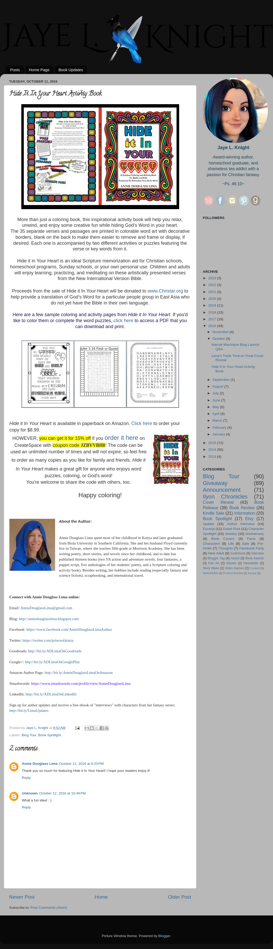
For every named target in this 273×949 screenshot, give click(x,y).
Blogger (164, 936)
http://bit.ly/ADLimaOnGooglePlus (52, 662)
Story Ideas (211, 568)
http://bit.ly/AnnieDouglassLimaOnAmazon (79, 673)
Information (244, 513)
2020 (212, 299)
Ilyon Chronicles (225, 496)
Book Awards (254, 558)
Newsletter (251, 563)
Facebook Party (251, 548)
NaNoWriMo (210, 573)
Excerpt (209, 529)
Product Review (233, 573)
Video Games (234, 568)
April (216, 414)
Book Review (242, 507)
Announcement (221, 490)
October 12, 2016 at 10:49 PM (62, 793)
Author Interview (240, 524)
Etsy (249, 518)
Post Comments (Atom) (49, 908)
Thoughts (225, 548)
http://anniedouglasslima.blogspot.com (49, 619)
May (216, 407)
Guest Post (231, 529)
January (219, 434)
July (216, 393)
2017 (212, 319)
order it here (121, 437)
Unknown (30, 793)
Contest (254, 568)
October (219, 339)
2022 (212, 285)
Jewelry (231, 534)
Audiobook (238, 553)
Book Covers (222, 539)
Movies (231, 563)
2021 (212, 292)
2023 (212, 278)
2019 (212, 305)
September (221, 380)
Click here (141, 423)
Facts (251, 539)
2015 (212, 443)
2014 (212, 450)
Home (101, 897)
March (217, 420)
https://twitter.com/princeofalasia (48, 640)
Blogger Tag (216, 558)
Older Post (179, 897)
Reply (26, 778)
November (221, 332)
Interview (257, 553)
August (218, 386)
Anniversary (254, 534)
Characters (211, 544)
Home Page (39, 70)
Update (208, 524)
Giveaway (215, 483)
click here (123, 320)
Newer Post (22, 897)
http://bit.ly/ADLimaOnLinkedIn (50, 694)
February (220, 427)
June (216, 400)
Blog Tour (29, 735)
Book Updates (70, 70)
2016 (212, 326)
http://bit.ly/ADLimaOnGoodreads (55, 651)
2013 (212, 457)
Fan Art (213, 563)
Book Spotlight (49, 735)
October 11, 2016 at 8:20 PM (81, 764)
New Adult (216, 553)
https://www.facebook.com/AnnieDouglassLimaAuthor (69, 629)
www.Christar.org (165, 291)
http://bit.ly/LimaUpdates (28, 710)
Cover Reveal (218, 502)
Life (231, 544)
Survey (252, 573)
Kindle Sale (213, 513)
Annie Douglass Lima (39, 764)
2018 (212, 312)
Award (235, 558)
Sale (245, 544)
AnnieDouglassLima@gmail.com (46, 608)
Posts (15, 70)
